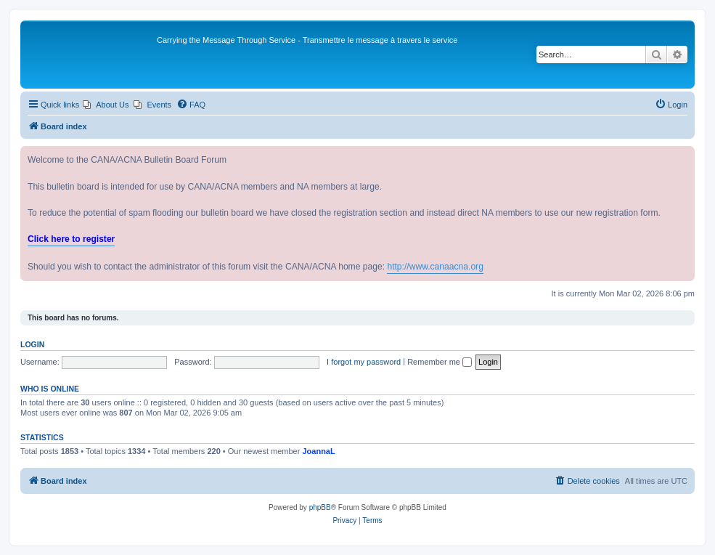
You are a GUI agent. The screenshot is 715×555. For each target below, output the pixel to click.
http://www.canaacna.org (435, 267)
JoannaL (318, 451)
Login (32, 344)
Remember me (439, 361)
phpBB (320, 507)
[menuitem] (105, 104)
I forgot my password (364, 361)
